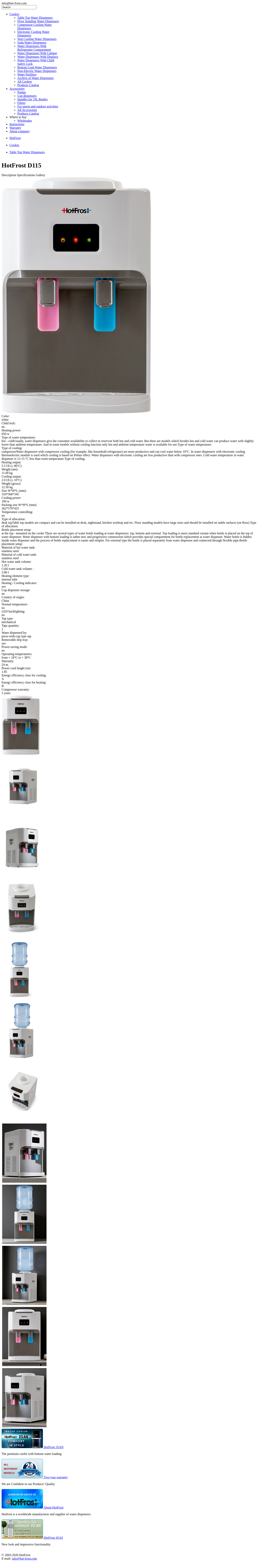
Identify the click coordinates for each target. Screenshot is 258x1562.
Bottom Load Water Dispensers (37, 67)
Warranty (15, 127)
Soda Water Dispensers (32, 42)
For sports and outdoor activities (37, 106)
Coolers (14, 14)
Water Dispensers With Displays (37, 56)
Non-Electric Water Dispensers (36, 71)
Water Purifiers (26, 74)
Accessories (16, 88)
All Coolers (24, 81)
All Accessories (27, 110)
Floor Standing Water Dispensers (38, 21)
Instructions (16, 124)
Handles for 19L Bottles (32, 99)
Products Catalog (28, 85)
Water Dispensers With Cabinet (37, 53)
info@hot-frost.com (24, 1558)
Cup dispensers (26, 95)
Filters (21, 103)
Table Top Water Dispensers (35, 17)
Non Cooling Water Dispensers (37, 39)
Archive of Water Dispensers (35, 78)
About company (19, 131)
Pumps (21, 92)
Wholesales (24, 120)
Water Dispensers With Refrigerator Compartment (34, 47)
